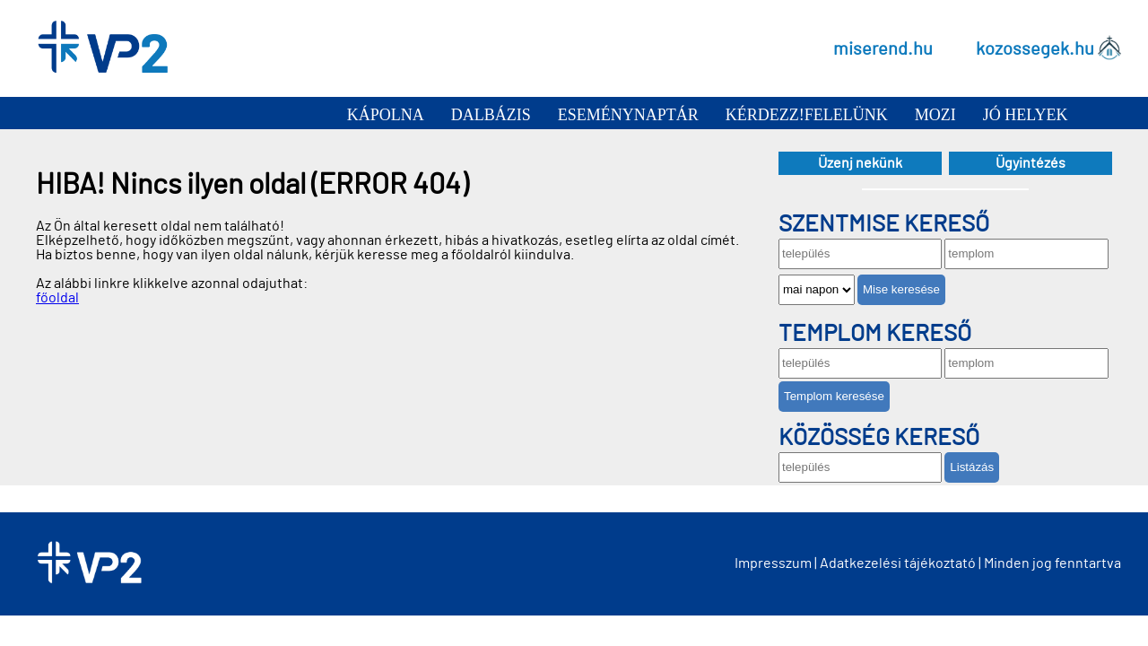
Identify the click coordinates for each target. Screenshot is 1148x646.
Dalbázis (491, 115)
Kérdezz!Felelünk (807, 115)
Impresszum (773, 563)
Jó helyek (1025, 115)
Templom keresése (834, 396)
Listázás (972, 467)
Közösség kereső (878, 438)
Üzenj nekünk (860, 163)
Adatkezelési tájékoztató (898, 563)
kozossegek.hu (1035, 48)
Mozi (935, 115)
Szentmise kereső (883, 224)
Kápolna (385, 115)
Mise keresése (901, 289)
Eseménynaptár (628, 115)
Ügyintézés (1030, 163)
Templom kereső (874, 333)
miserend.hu (883, 48)
